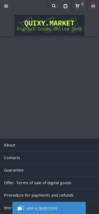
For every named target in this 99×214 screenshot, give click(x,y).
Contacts (12, 157)
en (93, 6)
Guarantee (14, 170)
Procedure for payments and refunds (38, 195)
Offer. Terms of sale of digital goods (37, 182)
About (9, 145)
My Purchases (65, 7)
